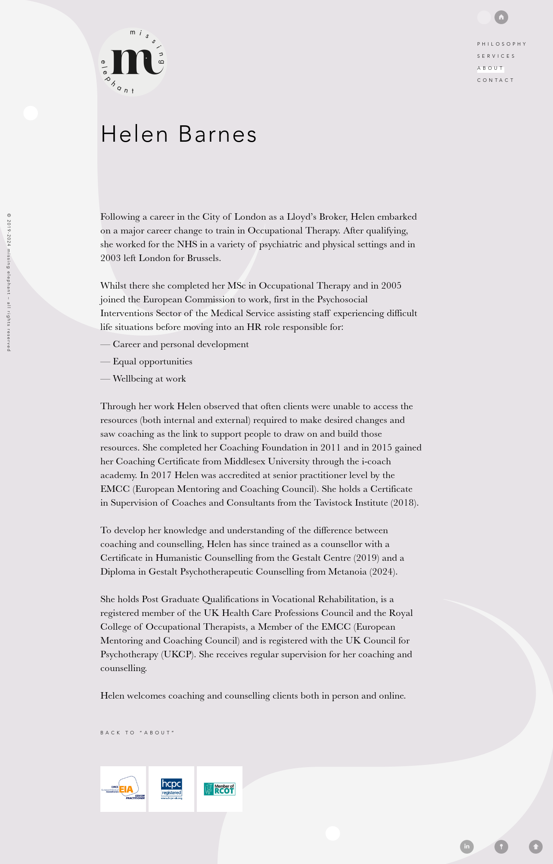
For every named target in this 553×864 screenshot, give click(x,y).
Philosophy (502, 44)
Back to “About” (138, 733)
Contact (496, 80)
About (490, 68)
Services (496, 56)
